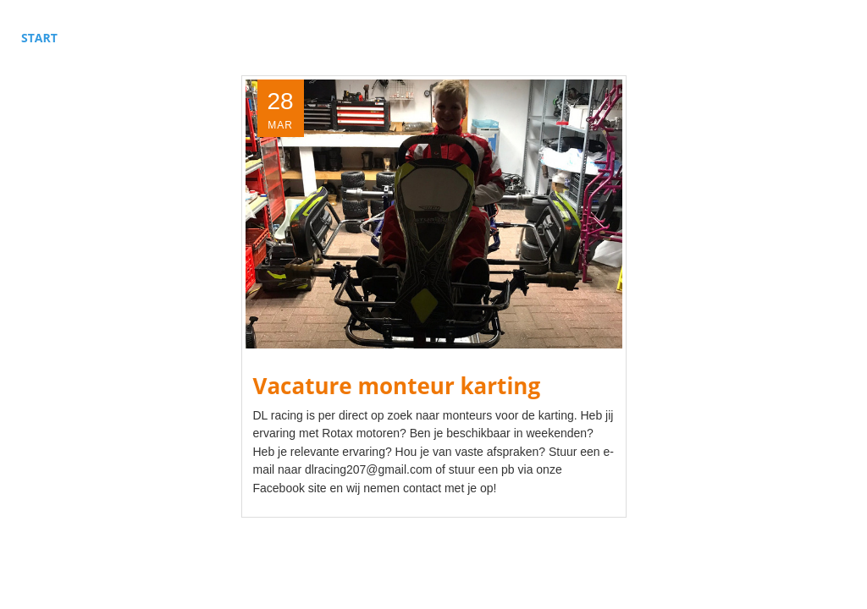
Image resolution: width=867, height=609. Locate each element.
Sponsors (290, 38)
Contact (533, 38)
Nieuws (371, 38)
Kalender (618, 38)
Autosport (119, 38)
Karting (205, 38)
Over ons (449, 38)
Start (39, 38)
